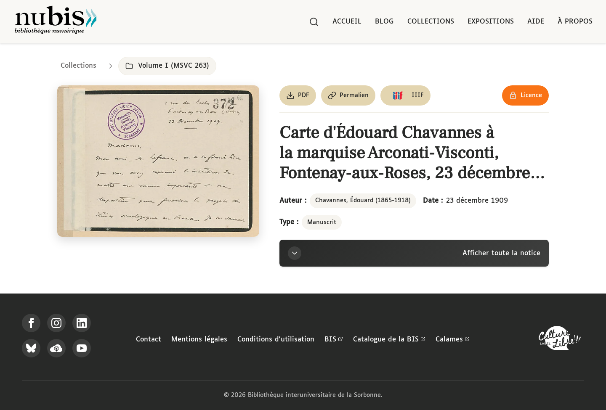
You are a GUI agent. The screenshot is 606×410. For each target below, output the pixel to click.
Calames (453, 339)
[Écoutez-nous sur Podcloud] (56, 348)
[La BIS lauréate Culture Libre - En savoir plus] (559, 340)
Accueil (346, 21)
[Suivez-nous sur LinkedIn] (81, 323)
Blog (384, 21)
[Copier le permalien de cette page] (348, 95)
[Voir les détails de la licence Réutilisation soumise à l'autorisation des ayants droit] (525, 95)
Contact (148, 339)
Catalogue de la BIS (389, 339)
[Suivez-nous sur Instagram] (56, 323)
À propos (575, 21)
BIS (333, 339)
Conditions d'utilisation (275, 339)
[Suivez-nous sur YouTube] (81, 348)
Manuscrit (321, 222)
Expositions (491, 21)
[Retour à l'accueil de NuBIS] (55, 21)
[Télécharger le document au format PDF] (297, 95)
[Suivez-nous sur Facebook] (31, 323)
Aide (535, 21)
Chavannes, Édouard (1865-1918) (363, 201)
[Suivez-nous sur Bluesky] (31, 348)
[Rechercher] (314, 22)
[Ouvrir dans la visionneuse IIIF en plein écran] (158, 161)
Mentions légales (199, 339)
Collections (430, 21)
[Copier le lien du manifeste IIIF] (405, 95)
